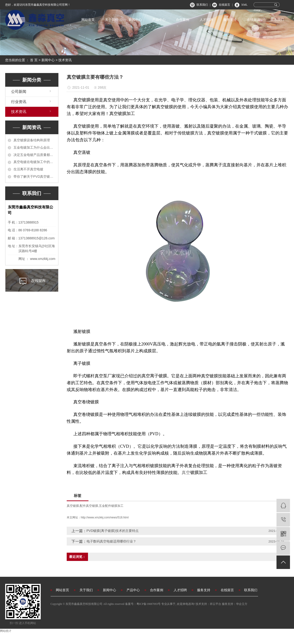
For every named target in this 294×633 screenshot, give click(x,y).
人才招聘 (206, 20)
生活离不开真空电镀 (28, 169)
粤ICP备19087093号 (148, 604)
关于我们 (111, 20)
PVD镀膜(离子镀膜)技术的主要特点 (113, 531)
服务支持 (230, 20)
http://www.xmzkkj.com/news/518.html (105, 517)
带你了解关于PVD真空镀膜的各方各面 (34, 176)
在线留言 (224, 4)
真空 (186, 472)
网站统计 (5, 631)
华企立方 (241, 604)
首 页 (34, 60)
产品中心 (159, 20)
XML (244, 4)
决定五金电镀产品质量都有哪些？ (34, 155)
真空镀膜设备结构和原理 (31, 140)
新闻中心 (135, 20)
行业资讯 (18, 102)
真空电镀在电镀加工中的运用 (34, 162)
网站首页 (88, 20)
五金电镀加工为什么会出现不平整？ (34, 147)
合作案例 (182, 20)
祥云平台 (215, 604)
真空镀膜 (73, 506)
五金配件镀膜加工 (111, 506)
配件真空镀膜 (89, 506)
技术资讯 (65, 60)
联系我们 (202, 4)
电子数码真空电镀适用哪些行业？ (111, 541)
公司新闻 (18, 92)
